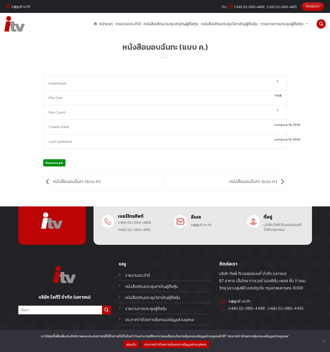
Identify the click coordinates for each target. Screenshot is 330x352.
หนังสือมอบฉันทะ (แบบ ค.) (72, 181)
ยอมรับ (131, 344)
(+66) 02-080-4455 (134, 229)
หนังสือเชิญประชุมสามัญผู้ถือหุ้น (170, 24)
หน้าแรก (106, 24)
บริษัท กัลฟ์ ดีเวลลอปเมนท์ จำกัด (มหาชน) (282, 227)
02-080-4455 (290, 308)
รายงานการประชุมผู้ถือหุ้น (284, 23)
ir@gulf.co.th (201, 225)
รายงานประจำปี (128, 24)
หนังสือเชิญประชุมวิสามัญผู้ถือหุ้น (229, 24)
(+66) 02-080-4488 (134, 222)
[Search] (321, 24)
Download (54, 163)
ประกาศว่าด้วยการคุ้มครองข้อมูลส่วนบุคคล (175, 344)
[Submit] (106, 310)
